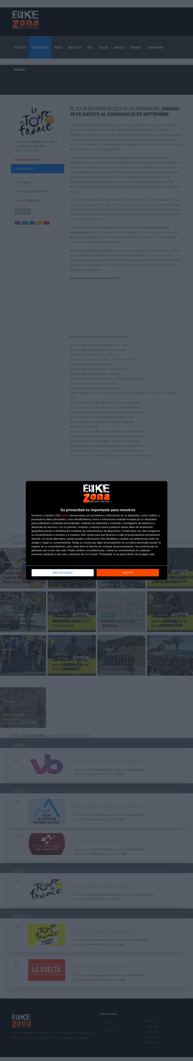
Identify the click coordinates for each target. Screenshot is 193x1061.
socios (65, 515)
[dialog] (97, 530)
